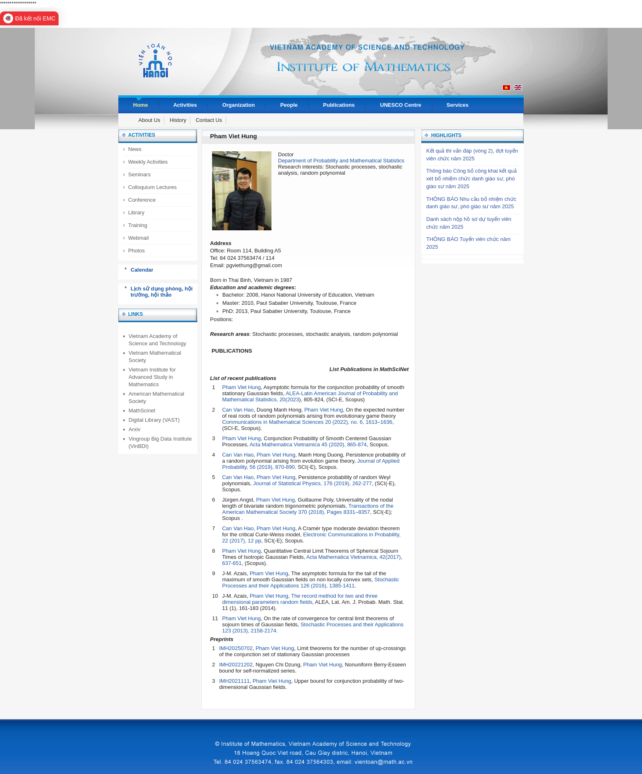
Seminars (139, 174)
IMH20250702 (236, 648)
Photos (136, 251)
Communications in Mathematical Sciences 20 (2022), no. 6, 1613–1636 (307, 422)
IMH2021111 (234, 681)
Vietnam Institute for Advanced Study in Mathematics (152, 377)
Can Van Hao (237, 410)
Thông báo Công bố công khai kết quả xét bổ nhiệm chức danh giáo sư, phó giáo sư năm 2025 (471, 178)
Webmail (138, 238)
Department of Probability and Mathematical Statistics (341, 161)
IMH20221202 (236, 665)
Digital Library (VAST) (154, 420)
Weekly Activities (148, 162)
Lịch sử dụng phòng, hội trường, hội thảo (161, 292)
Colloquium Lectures (152, 187)
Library (136, 212)
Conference (142, 200)
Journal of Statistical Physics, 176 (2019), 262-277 (312, 483)
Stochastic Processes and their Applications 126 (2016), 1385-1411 (310, 582)
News (135, 149)
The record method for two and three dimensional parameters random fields (300, 599)
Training (137, 225)
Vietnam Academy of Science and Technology (157, 339)
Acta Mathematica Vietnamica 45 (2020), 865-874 (308, 444)
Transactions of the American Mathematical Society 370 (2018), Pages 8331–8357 (307, 509)
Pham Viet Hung (241, 387)
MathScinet (142, 410)
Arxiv (134, 429)
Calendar (142, 270)
